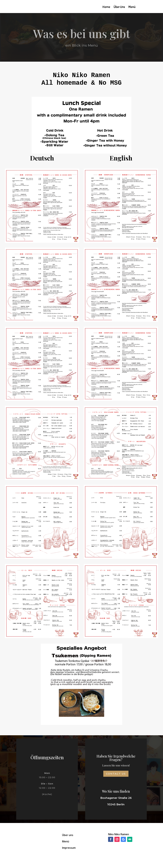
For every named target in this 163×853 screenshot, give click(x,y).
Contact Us (116, 773)
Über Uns (119, 7)
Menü (131, 7)
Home (106, 7)
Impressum (69, 848)
